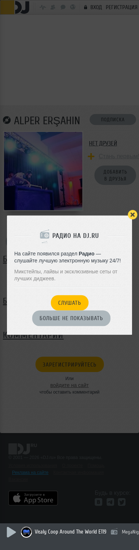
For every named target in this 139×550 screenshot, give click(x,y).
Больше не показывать (71, 318)
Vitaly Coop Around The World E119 (70, 532)
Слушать (69, 303)
